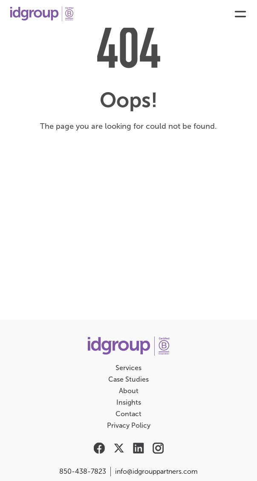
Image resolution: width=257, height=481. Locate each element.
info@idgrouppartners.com (156, 471)
